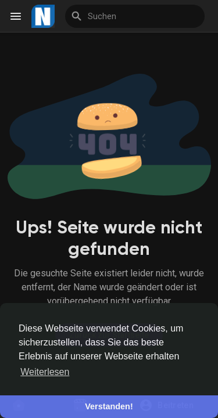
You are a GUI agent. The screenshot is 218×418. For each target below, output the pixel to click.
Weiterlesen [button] (44, 372)
